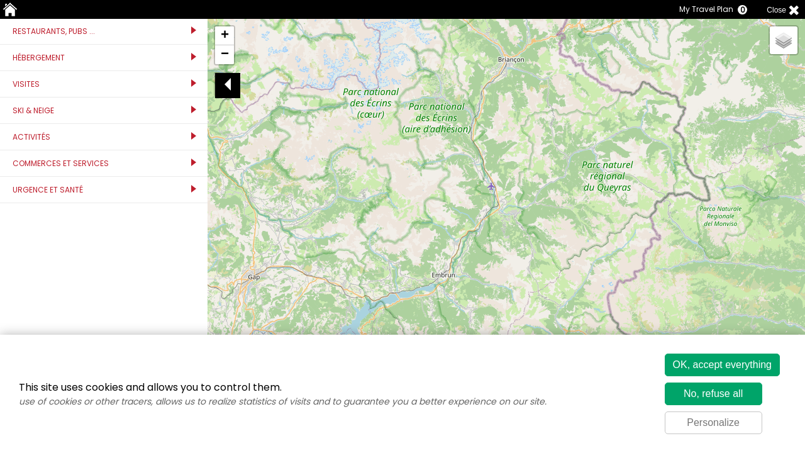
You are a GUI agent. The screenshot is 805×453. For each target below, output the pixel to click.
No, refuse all (713, 393)
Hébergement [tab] (104, 57)
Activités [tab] (104, 136)
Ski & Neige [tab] (104, 110)
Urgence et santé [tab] (104, 189)
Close (776, 10)
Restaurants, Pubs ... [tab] (104, 31)
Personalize (713, 422)
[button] (224, 35)
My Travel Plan (710, 9)
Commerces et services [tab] (104, 163)
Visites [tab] (104, 84)
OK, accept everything (722, 364)
